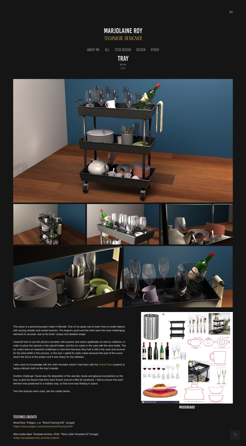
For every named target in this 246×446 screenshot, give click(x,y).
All (107, 50)
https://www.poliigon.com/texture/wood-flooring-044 (43, 426)
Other (155, 50)
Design (140, 50)
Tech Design (123, 50)
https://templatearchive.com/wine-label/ (36, 438)
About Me (93, 50)
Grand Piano (106, 364)
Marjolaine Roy (123, 30)
